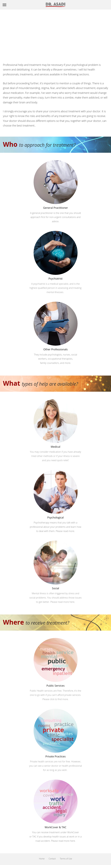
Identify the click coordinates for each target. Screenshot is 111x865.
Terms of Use (66, 858)
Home (42, 858)
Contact (52, 858)
